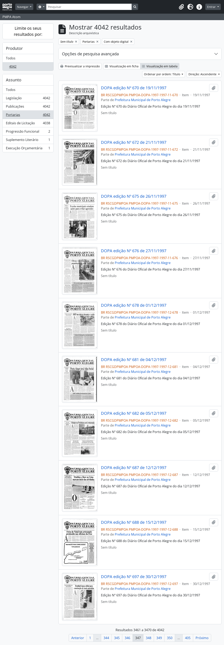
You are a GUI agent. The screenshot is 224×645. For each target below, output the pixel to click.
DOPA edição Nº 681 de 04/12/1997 (133, 359)
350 (169, 638)
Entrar (211, 7)
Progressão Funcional (28, 132)
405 (187, 638)
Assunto (13, 80)
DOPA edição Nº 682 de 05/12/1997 (133, 413)
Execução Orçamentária (28, 149)
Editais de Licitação (28, 124)
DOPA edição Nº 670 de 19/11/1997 (133, 87)
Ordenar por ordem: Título (162, 74)
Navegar (23, 7)
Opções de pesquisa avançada (90, 54)
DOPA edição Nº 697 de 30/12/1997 (133, 576)
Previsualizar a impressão (80, 66)
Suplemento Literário (28, 140)
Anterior (77, 638)
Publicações (28, 107)
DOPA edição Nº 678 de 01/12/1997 (133, 305)
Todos (10, 58)
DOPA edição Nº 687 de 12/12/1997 (133, 467)
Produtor (14, 48)
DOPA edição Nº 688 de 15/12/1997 (133, 522)
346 (127, 638)
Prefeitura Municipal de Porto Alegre (143, 100)
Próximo (202, 638)
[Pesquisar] (89, 7)
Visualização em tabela (159, 66)
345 (117, 638)
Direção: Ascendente (202, 74)
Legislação (28, 99)
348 (148, 638)
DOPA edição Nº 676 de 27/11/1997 (133, 250)
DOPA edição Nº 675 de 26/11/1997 (133, 196)
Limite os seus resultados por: (28, 31)
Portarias (28, 115)
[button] (181, 6)
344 (106, 638)
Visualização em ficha (122, 66)
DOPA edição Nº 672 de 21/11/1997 (133, 142)
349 (159, 638)
